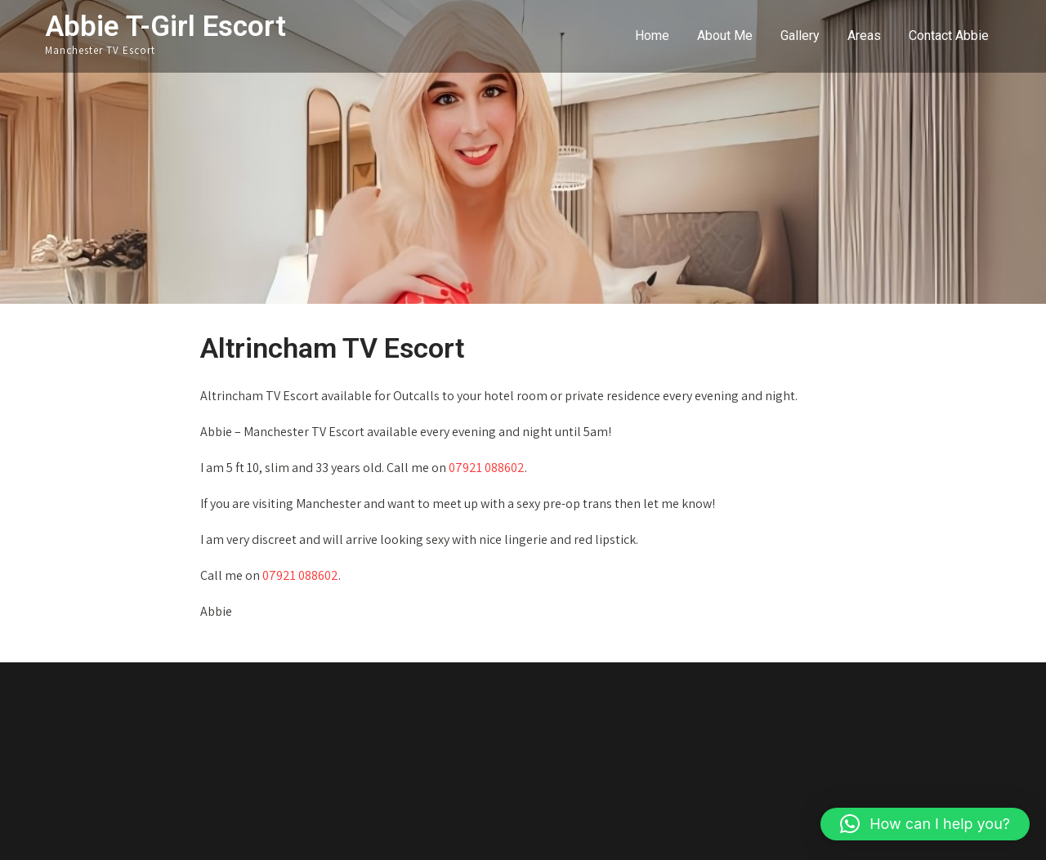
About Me (725, 35)
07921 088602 (487, 467)
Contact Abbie (949, 35)
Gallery (800, 35)
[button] (925, 824)
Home (652, 35)
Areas (864, 35)
